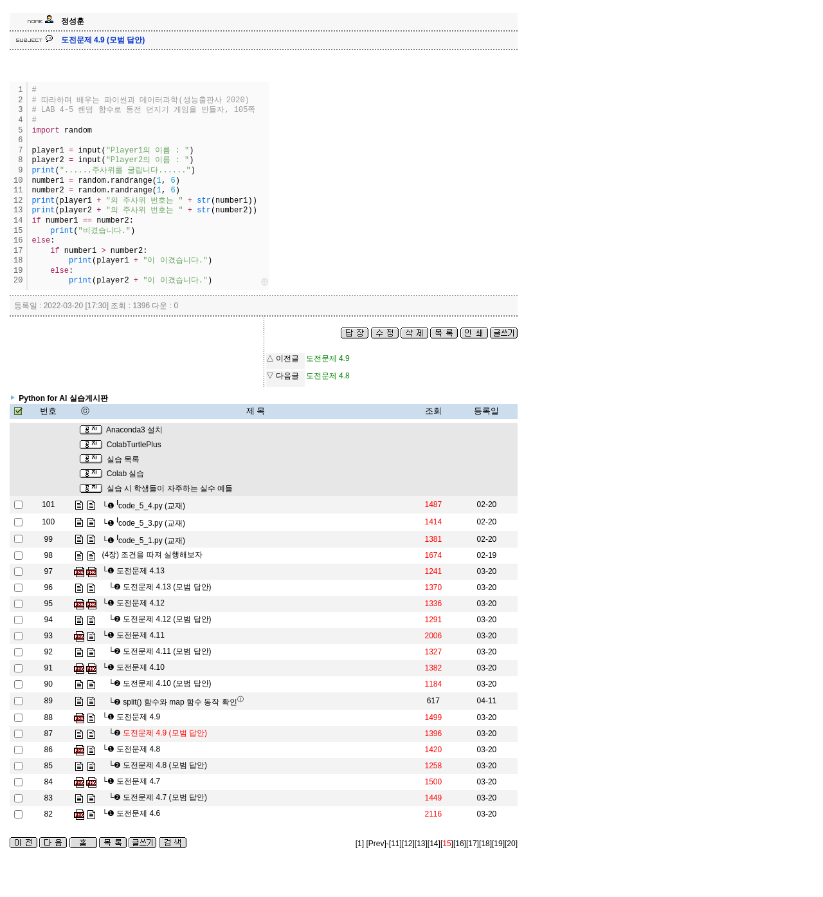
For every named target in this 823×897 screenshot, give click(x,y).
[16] (459, 843)
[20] (511, 843)
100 (48, 521)
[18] (485, 843)
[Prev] (376, 843)
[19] (498, 843)
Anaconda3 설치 (134, 429)
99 (48, 539)
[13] (421, 843)
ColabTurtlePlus (134, 444)
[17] (472, 843)
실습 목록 (123, 459)
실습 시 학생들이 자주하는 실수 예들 (170, 488)
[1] (360, 843)
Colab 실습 (126, 473)
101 (48, 504)
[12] (408, 843)
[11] (395, 843)
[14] (434, 843)
